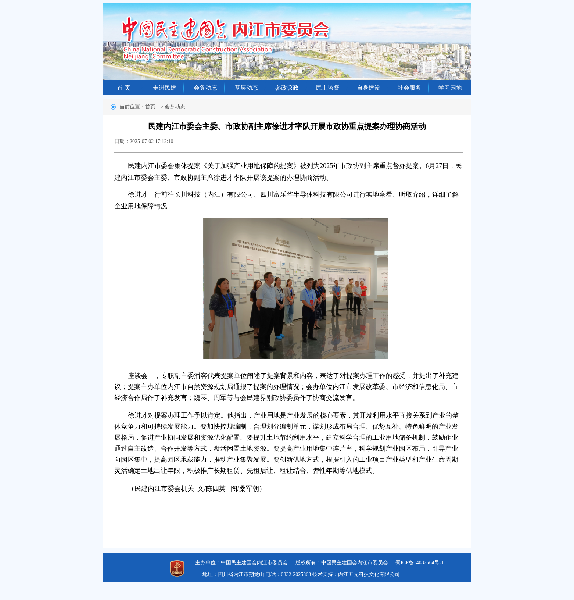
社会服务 (409, 88)
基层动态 (246, 88)
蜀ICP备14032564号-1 (419, 562)
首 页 (123, 88)
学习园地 (450, 88)
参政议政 (287, 88)
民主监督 (328, 88)
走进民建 (164, 88)
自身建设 (368, 88)
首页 (150, 107)
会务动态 (205, 88)
